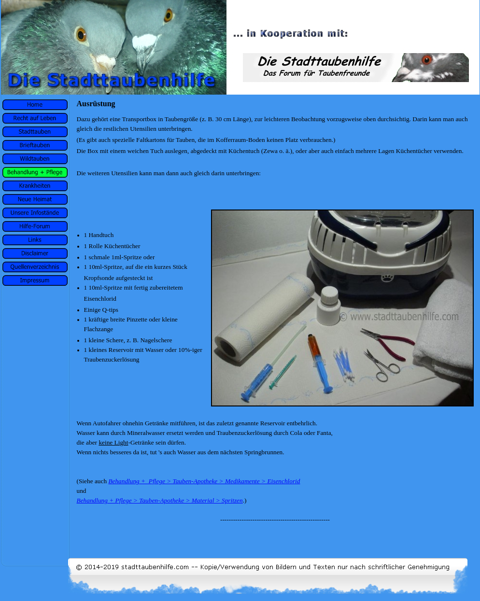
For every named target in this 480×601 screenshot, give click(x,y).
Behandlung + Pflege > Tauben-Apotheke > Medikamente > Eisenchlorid (204, 481)
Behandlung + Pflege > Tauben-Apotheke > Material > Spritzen (160, 500)
